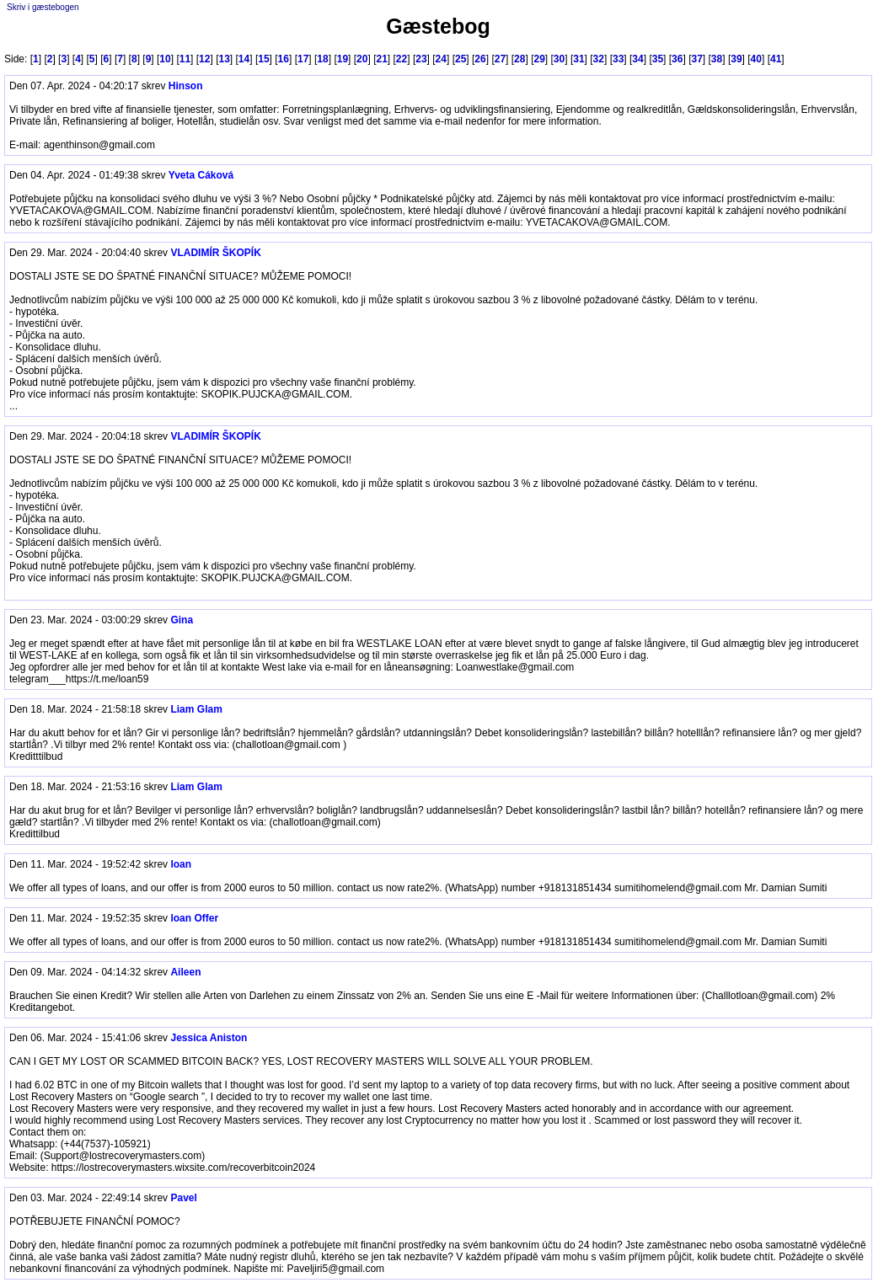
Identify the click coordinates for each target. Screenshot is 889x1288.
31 (578, 59)
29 (538, 59)
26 (479, 59)
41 (775, 59)
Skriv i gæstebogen (43, 7)
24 (441, 59)
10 (164, 59)
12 (204, 59)
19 (342, 59)
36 (677, 59)
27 (500, 59)
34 (637, 59)
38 (716, 59)
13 (223, 59)
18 (322, 59)
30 (559, 59)
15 (263, 59)
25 (460, 59)
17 (302, 59)
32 (598, 59)
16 (283, 59)
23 (420, 59)
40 (756, 59)
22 (401, 59)
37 (696, 59)
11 (184, 59)
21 (381, 59)
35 (657, 59)
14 (243, 59)
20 (361, 59)
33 (618, 59)
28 (519, 59)
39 (736, 59)
